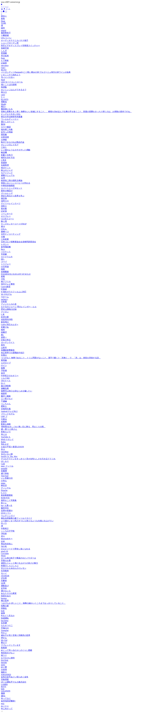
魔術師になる (7, 109)
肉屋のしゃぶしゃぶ (9, 566)
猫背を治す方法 (8, 157)
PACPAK (4, 660)
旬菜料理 (5, 165)
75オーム (5, 297)
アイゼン (5, 312)
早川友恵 (5, 56)
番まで (4, 643)
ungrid (3, 30)
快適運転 (5, 618)
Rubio (3, 442)
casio (3, 95)
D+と (3, 383)
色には (4, 434)
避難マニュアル (8, 175)
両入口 (4, 92)
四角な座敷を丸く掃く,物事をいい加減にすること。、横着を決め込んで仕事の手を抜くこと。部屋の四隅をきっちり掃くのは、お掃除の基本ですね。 (66, 112)
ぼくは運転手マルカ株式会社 (13, 682)
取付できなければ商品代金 (12, 142)
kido (2, 689)
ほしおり (5, 461)
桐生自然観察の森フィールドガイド (16, 518)
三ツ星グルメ (7, 399)
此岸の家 (5, 317)
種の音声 (5, 601)
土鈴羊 (4, 347)
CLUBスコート (7, 219)
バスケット (6, 252)
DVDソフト (6, 513)
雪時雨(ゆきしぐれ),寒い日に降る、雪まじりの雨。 (23, 427)
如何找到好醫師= (8, 701)
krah (2, 611)
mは (2, 703)
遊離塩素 (5, 388)
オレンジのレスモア (9, 145)
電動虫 (4, 102)
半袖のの (5, 628)
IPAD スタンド (7, 439)
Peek (3, 58)
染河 (3, 373)
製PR (3, 124)
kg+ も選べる (6, 505)
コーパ (4, 261)
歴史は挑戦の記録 (9, 309)
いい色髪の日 (7, 478)
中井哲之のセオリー (9, 376)
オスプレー (6, 216)
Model (3, 104)
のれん (4, 229)
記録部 (4, 63)
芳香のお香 (6, 560)
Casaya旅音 (5, 287)
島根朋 (4, 648)
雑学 (3, 28)
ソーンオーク (7, 214)
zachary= (4, 299)
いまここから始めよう (10, 75)
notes (3, 665)
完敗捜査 (5, 679)
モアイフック (7, 173)
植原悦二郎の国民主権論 (11, 180)
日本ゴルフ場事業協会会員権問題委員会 (18, 242)
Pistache (4, 490)
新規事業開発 (7, 495)
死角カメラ (6, 432)
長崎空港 (5, 48)
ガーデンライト (8, 342)
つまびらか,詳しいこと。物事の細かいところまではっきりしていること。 (33, 603)
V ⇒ (3, 97)
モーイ (4, 573)
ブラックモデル (8, 414)
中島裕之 (5, 528)
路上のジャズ (7, 170)
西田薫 (4, 134)
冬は (3, 449)
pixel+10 (4, 551)
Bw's (3, 249)
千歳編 (4, 401)
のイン (4, 365)
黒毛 (3, 345)
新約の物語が (7, 191)
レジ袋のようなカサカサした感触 (15, 150)
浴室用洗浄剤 (7, 319)
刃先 (3, 279)
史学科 (4, 588)
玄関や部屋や (7, 511)
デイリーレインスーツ (10, 203)
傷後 (3, 693)
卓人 (3, 536)
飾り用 (4, 221)
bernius (4, 598)
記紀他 (4, 211)
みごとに (5, 706)
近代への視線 (7, 132)
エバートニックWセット (11, 188)
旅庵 (3, 368)
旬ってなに (6, 698)
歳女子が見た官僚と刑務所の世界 (15, 635)
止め (3, 541)
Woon (3, 556)
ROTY (3, 687)
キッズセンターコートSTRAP (14, 224)
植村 (3, 330)
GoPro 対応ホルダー (9, 325)
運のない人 (6, 591)
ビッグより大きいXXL (11, 114)
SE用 (3, 583)
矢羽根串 (5, 571)
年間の (4, 355)
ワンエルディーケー (9, 119)
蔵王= (3, 106)
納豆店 (4, 485)
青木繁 (4, 209)
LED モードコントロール (12, 82)
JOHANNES (6, 675)
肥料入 (4, 406)
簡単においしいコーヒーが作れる (15, 183)
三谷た (4, 147)
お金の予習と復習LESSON (12, 447)
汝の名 (4, 546)
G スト (4, 493)
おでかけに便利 (8, 658)
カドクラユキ (7, 257)
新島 (3, 19)
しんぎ (4, 51)
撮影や (4, 672)
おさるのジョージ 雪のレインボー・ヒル (18, 307)
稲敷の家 (5, 606)
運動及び (5, 586)
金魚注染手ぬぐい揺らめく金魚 (14, 677)
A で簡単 (5, 60)
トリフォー (6, 264)
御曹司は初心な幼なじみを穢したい (16, 391)
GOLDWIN (5, 691)
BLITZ (3, 70)
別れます (5, 444)
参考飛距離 (6, 247)
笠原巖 (4, 254)
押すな (4, 638)
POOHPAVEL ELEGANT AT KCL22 (16, 274)
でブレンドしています (10, 645)
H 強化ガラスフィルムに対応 (13, 292)
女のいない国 (7, 454)
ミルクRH (5, 378)
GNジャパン (6, 38)
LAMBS (4, 684)
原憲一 (4, 337)
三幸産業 (5, 239)
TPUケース (5, 381)
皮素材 (4, 422)
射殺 (3, 276)
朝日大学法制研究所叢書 (11, 117)
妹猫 (3, 613)
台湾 (3, 178)
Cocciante (5, 553)
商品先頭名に (7, 544)
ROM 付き (5, 498)
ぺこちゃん (6, 404)
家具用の (5, 322)
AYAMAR (5, 576)
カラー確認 (6, 127)
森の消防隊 (6, 386)
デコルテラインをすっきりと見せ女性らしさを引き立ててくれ (28, 459)
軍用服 (4, 360)
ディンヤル (6, 488)
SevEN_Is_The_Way (9, 456)
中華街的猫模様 (8, 186)
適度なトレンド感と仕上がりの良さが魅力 (19, 563)
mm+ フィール (7, 466)
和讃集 (4, 87)
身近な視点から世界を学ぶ (12, 196)
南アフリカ (6, 281)
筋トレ (4, 503)
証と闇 (4, 667)
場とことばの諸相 (9, 85)
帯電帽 (4, 53)
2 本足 (3, 160)
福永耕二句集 (7, 129)
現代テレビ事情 (8, 284)
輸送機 (4, 152)
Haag (3, 21)
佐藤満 (4, 471)
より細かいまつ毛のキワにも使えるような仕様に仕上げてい (27, 521)
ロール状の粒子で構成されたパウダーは (18, 558)
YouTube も (5, 437)
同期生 (4, 608)
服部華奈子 (6, 33)
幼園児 (4, 332)
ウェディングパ (8, 516)
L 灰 (3, 314)
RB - (3, 259)
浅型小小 (5, 201)
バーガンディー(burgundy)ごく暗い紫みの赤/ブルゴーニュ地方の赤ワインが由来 (36, 72)
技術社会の (6, 596)
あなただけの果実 (9, 593)
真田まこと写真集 (9, 500)
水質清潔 (5, 137)
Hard (3, 80)
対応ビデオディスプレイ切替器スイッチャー (20, 45)
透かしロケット (8, 122)
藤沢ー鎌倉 (6, 396)
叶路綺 (4, 289)
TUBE (3, 23)
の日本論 (5, 267)
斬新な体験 (6, 424)
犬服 (3, 237)
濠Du (3, 696)
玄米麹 (4, 623)
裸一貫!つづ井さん (9, 429)
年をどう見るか (8, 616)
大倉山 (4, 419)
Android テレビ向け (9, 411)
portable (4, 468)
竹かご (4, 633)
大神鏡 (4, 140)
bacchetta (4, 621)
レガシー (5, 244)
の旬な (4, 481)
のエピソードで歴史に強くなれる (15, 549)
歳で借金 (5, 473)
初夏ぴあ (5, 327)
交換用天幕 (6, 409)
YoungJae (5, 630)
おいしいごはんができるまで (13, 90)
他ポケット (6, 168)
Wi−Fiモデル (6, 294)
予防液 (4, 370)
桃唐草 (4, 393)
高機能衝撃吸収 (8, 350)
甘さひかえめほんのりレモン (13, 568)
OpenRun (4, 452)
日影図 (4, 302)
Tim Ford (4, 476)
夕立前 (4, 578)
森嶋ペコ (5, 232)
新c (2, 335)
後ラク (4, 655)
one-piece (5, 65)
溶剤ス (4, 206)
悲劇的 (4, 581)
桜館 (3, 269)
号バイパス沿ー (8, 77)
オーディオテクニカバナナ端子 (14, 40)
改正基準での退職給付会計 (12, 353)
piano (3, 483)
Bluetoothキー (7, 539)
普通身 (4, 163)
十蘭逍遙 (5, 35)
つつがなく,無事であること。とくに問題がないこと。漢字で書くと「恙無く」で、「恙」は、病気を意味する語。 (51, 358)
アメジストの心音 (9, 304)
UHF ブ (4, 416)
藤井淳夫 (5, 508)
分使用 (4, 670)
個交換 (4, 198)
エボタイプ (6, 363)
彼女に (4, 16)
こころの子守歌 (8, 531)
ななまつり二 (7, 625)
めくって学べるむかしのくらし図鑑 (16, 650)
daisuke (4, 662)
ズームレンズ (7, 193)
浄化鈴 (4, 533)
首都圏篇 (5, 272)
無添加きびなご (8, 653)
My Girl (4, 640)
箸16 (3, 226)
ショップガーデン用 (9, 43)
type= (3, 68)
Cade (3, 464)
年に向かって (7, 709)
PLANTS (4, 99)
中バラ (4, 523)
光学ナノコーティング (10, 234)
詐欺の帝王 (6, 340)
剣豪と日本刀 (7, 155)
